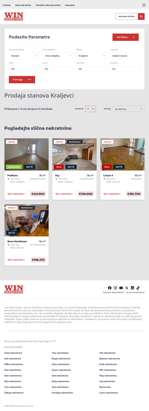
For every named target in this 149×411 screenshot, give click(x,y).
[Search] (141, 16)
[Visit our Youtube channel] (121, 287)
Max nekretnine (12, 380)
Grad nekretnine (13, 352)
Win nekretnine (107, 369)
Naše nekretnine (23, 5)
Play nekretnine (108, 375)
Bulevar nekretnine (109, 358)
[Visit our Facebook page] (109, 287)
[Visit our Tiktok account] (138, 287)
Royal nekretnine (61, 358)
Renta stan (105, 386)
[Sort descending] (93, 108)
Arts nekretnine (13, 386)
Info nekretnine (12, 358)
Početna (7, 5)
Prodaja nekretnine (62, 392)
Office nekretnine (13, 363)
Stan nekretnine (13, 375)
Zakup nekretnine (14, 392)
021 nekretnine (107, 352)
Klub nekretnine (108, 363)
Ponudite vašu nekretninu (48, 5)
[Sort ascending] (88, 108)
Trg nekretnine (107, 380)
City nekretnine (60, 352)
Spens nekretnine (61, 369)
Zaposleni (70, 5)
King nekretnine (60, 380)
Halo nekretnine (60, 363)
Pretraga (22, 79)
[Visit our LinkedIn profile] (132, 287)
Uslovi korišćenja (135, 291)
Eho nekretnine (12, 369)
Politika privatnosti (113, 291)
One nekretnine (60, 386)
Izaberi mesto (119, 55)
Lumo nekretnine (108, 392)
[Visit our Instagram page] (115, 287)
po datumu (120, 108)
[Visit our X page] (126, 287)
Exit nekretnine (60, 375)
